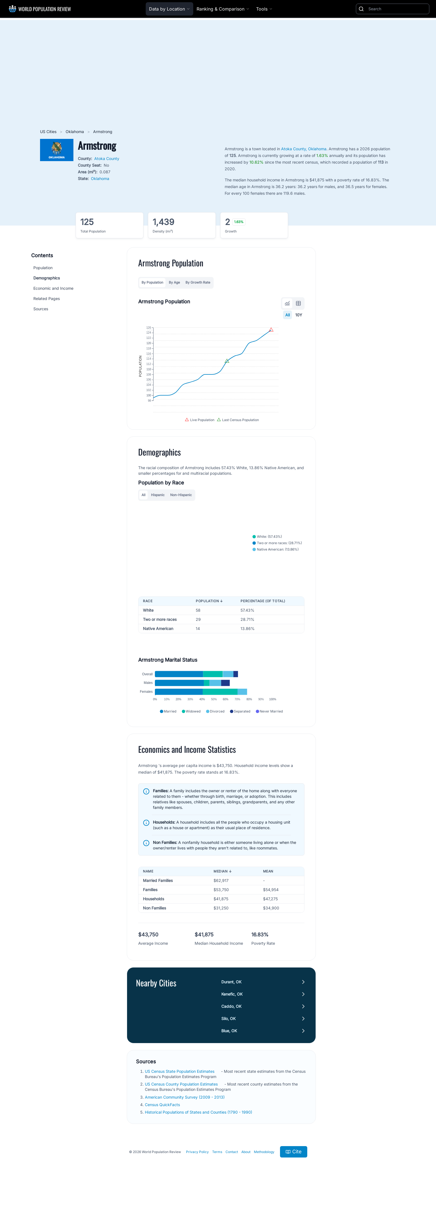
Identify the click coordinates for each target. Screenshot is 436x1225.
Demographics (46, 278)
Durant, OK (231, 1013)
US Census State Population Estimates (180, 1103)
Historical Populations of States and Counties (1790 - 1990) (199, 1144)
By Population (152, 282)
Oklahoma (75, 131)
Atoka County (106, 158)
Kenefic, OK (231, 1026)
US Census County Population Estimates (182, 1116)
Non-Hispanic (181, 513)
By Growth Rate (197, 282)
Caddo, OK (231, 1038)
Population (43, 267)
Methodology (264, 1184)
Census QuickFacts (163, 1136)
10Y (298, 314)
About (246, 1184)
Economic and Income (53, 288)
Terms (217, 1184)
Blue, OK (229, 1062)
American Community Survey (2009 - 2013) (185, 1129)
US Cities (49, 131)
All (287, 314)
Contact (232, 1184)
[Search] (397, 9)
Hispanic (158, 513)
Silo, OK (228, 1050)
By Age (174, 282)
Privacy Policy (197, 1184)
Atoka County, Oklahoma (303, 148)
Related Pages (46, 298)
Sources (40, 308)
